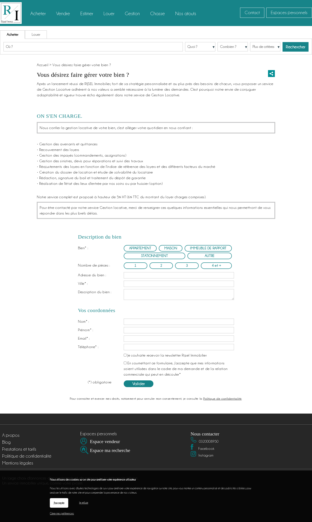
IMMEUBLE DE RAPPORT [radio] (208, 248)
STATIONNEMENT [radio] (154, 256)
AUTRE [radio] (209, 256)
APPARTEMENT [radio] (140, 248)
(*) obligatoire (100, 382)
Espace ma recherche (110, 450)
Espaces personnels (289, 12)
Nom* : (83, 321)
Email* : (84, 338)
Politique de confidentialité (222, 398)
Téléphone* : (88, 347)
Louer (36, 34)
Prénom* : (85, 330)
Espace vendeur (105, 441)
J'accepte (59, 502)
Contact (252, 12)
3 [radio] (187, 265)
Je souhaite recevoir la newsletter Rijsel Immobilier (167, 355)
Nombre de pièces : (94, 265)
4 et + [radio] (216, 265)
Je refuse (83, 502)
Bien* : (83, 248)
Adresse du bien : (92, 275)
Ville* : (83, 283)
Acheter (12, 34)
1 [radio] (135, 265)
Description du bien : (94, 292)
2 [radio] (161, 265)
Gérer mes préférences (62, 513)
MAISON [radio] (170, 248)
